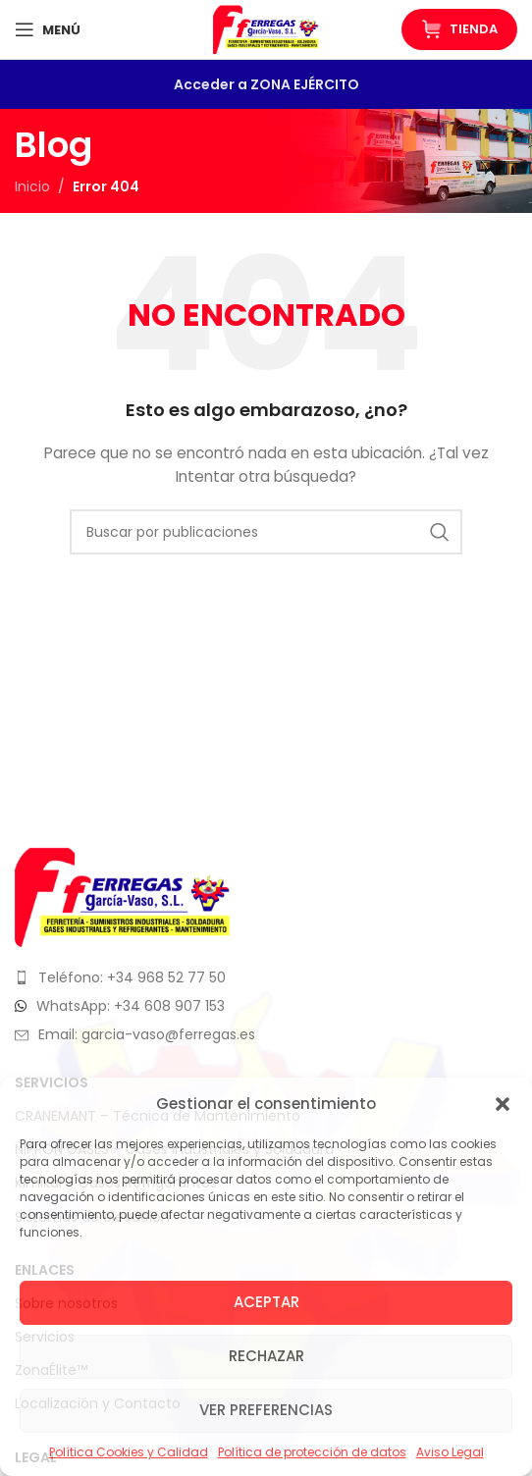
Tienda (459, 29)
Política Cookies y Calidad (128, 1452)
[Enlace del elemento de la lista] (266, 977)
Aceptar (266, 1302)
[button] (502, 1104)
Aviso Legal (450, 1452)
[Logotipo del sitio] (266, 28)
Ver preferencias (266, 1409)
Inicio (32, 186)
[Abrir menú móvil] (47, 29)
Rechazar (266, 1355)
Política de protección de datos (312, 1452)
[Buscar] (266, 531)
